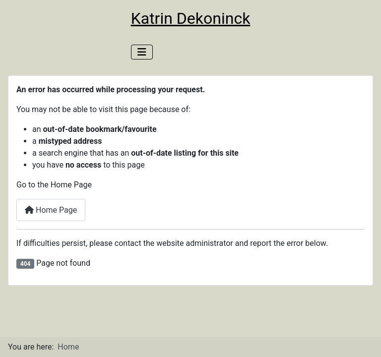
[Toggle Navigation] (142, 52)
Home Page (51, 210)
